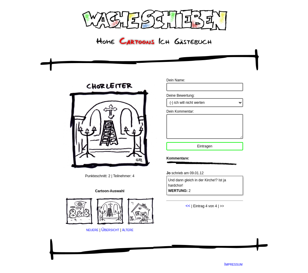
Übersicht (110, 229)
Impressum (233, 264)
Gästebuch (193, 41)
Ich (164, 41)
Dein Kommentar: (180, 111)
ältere (127, 229)
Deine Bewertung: (180, 95)
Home (105, 41)
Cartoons (136, 41)
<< (188, 205)
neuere (92, 229)
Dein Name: (175, 80)
